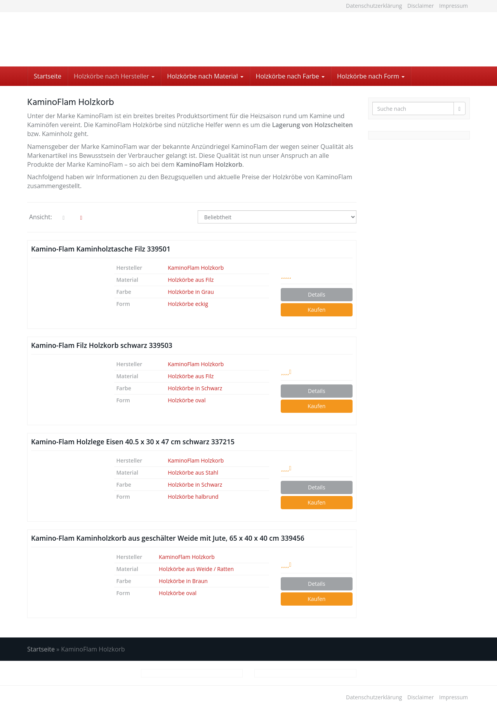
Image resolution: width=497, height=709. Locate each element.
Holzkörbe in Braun (183, 581)
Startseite (47, 76)
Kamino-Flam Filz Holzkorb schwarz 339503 (101, 345)
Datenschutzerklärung (374, 5)
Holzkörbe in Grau (191, 291)
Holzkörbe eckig (188, 303)
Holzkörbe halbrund (193, 496)
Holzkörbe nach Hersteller (114, 76)
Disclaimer (420, 5)
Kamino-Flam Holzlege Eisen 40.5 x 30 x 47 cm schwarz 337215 (133, 441)
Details (316, 294)
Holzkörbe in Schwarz (195, 388)
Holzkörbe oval (186, 400)
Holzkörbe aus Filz (191, 279)
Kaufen (316, 309)
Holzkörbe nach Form (371, 76)
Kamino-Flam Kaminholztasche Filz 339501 (100, 248)
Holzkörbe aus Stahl (193, 472)
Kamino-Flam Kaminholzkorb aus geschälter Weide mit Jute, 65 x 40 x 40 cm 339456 (167, 538)
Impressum (453, 5)
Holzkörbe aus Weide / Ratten (196, 569)
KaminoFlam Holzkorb (196, 267)
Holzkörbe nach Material (205, 76)
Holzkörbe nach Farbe (290, 76)
